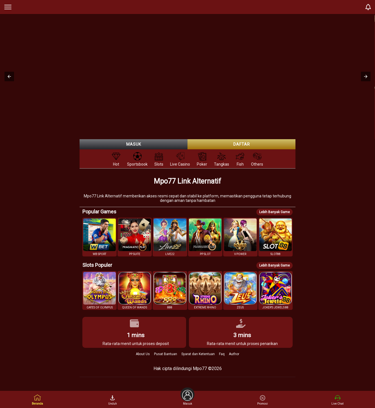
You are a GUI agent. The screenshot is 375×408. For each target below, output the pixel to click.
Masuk (133, 144)
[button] (9, 76)
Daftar (241, 144)
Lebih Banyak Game (274, 212)
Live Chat (337, 400)
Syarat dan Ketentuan (198, 354)
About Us (143, 354)
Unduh (112, 400)
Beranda (37, 399)
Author (234, 354)
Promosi (262, 400)
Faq (222, 354)
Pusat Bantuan (165, 354)
